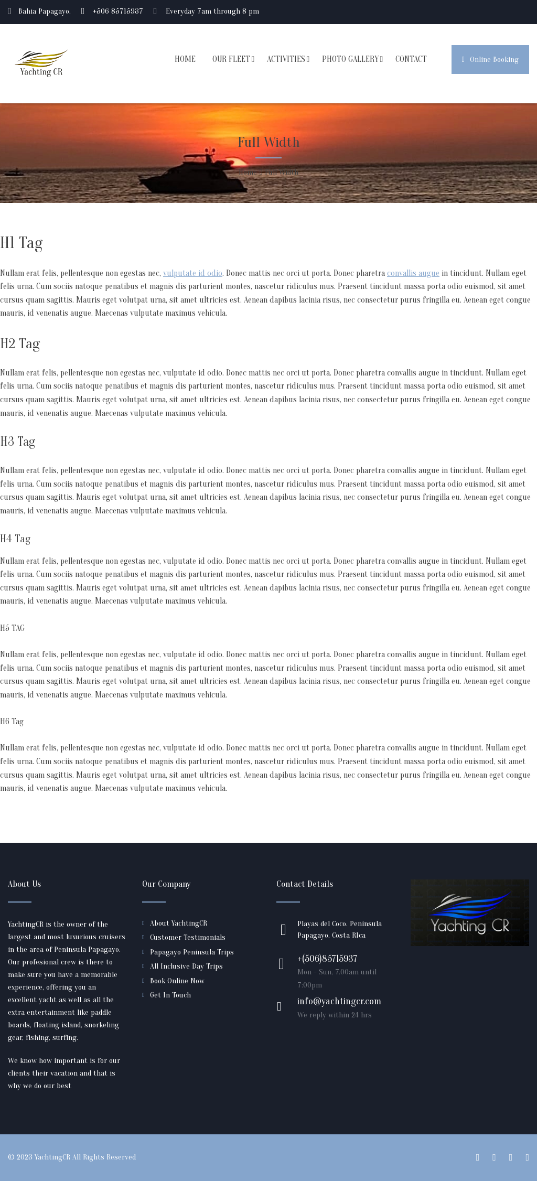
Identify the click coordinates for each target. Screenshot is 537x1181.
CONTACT (411, 59)
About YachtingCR (178, 923)
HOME (185, 59)
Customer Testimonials (187, 937)
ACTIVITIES (286, 59)
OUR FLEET (231, 59)
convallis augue (413, 273)
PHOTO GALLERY (350, 59)
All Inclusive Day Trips (186, 966)
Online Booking (490, 59)
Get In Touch (170, 995)
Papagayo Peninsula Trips (192, 952)
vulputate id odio (192, 273)
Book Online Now (177, 980)
